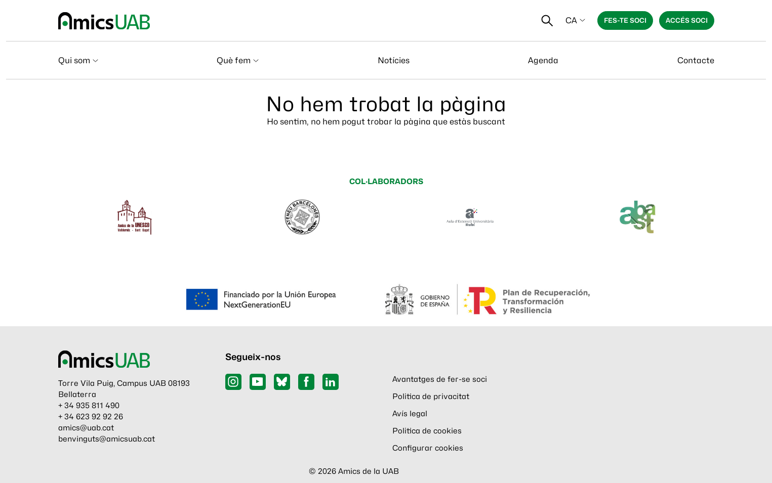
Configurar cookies (427, 448)
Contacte (695, 60)
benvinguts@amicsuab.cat (106, 439)
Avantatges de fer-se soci (439, 379)
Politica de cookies (427, 430)
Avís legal (409, 413)
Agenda (543, 60)
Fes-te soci (625, 20)
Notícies (394, 60)
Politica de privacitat (430, 396)
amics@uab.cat (86, 427)
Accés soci (687, 20)
